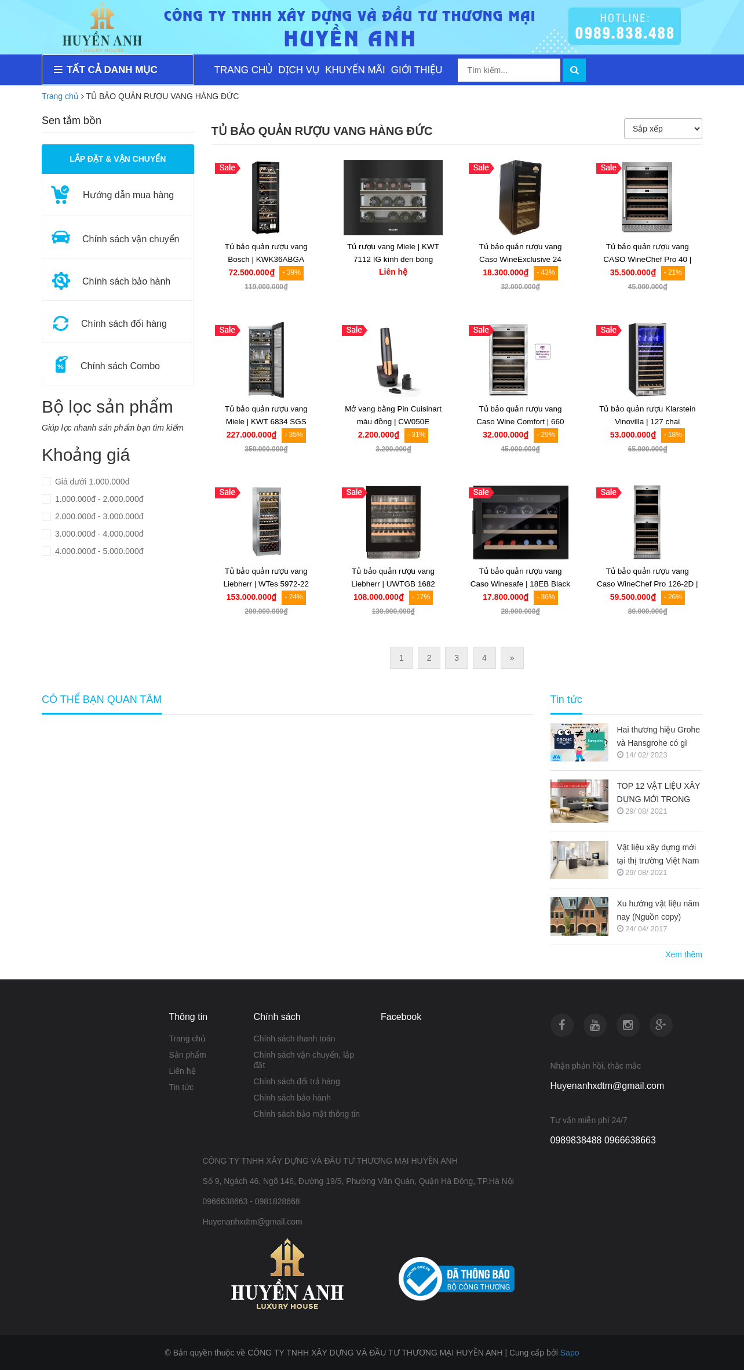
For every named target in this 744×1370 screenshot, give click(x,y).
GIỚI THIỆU (417, 69)
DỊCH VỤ (298, 69)
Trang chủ (187, 1038)
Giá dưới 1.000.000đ (91, 481)
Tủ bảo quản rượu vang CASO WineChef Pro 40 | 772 (647, 259)
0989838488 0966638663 (603, 1140)
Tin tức (181, 1087)
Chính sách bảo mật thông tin (307, 1113)
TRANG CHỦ (243, 69)
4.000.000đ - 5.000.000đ (98, 551)
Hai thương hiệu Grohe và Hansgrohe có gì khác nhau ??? (659, 737)
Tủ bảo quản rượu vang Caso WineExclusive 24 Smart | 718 (520, 259)
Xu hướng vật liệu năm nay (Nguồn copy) (658, 910)
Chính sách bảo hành (292, 1097)
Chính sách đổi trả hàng (297, 1081)
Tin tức (566, 699)
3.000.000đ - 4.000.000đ (98, 533)
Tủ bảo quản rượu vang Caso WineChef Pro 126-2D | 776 (647, 584)
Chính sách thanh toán (294, 1038)
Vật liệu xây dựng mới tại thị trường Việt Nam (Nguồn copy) (658, 855)
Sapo (569, 1352)
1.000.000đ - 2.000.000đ (98, 499)
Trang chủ (60, 96)
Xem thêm (683, 954)
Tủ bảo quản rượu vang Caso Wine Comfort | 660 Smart (520, 422)
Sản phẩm (187, 1054)
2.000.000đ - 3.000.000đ (98, 516)
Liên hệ (182, 1071)
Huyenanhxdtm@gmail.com (607, 1086)
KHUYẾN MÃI (355, 69)
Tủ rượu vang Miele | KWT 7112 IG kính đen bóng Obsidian (393, 259)
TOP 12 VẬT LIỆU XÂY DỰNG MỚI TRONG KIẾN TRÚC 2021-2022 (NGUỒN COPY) (659, 793)
